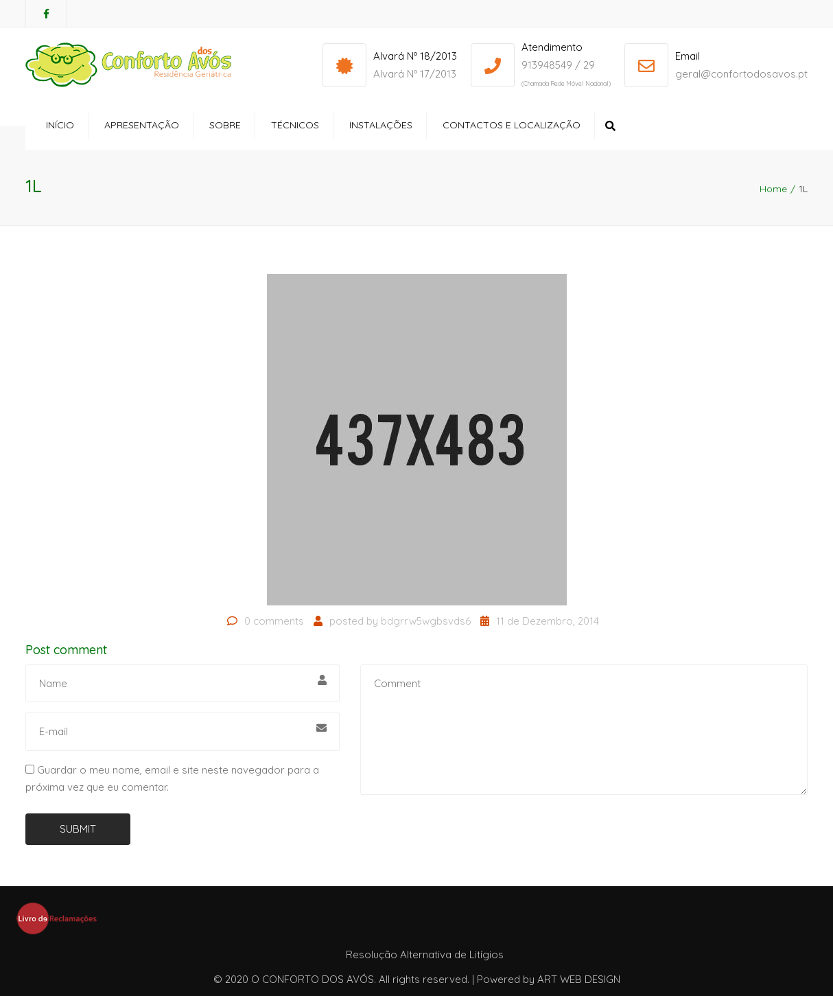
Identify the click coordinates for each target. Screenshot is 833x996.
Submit (78, 828)
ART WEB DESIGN (578, 979)
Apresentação (141, 125)
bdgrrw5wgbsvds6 (426, 620)
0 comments (274, 620)
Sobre (225, 125)
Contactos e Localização (511, 125)
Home (773, 189)
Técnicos (295, 125)
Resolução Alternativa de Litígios (425, 954)
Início (60, 125)
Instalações (380, 125)
